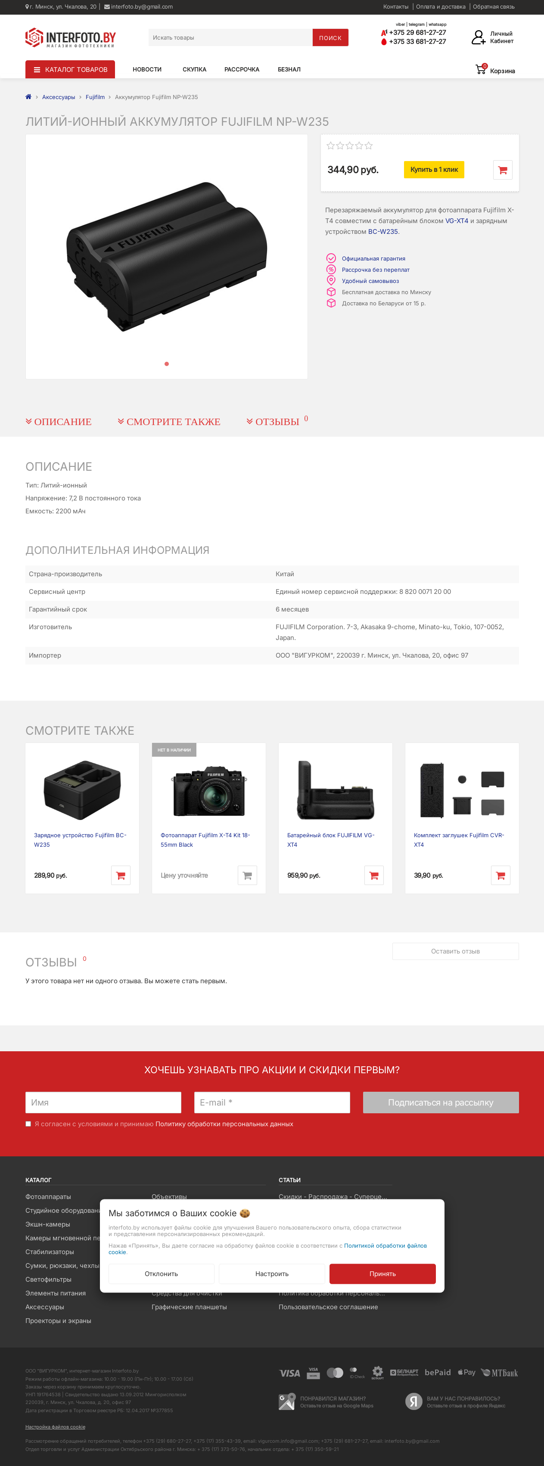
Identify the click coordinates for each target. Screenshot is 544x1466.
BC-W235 (383, 231)
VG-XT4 (457, 221)
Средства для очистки (187, 1293)
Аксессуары (44, 1307)
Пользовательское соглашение (328, 1307)
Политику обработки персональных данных (224, 1124)
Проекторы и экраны (58, 1321)
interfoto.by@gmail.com (138, 6)
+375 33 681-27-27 (413, 41)
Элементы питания (55, 1293)
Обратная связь (493, 6)
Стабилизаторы (49, 1252)
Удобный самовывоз (370, 280)
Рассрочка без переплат (376, 269)
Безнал (289, 69)
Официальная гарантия (373, 258)
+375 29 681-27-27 (413, 32)
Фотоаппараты (48, 1197)
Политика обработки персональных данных (335, 1293)
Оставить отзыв (455, 951)
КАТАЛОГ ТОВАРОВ (76, 69)
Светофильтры (48, 1279)
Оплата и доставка (441, 6)
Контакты (395, 6)
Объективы (169, 1197)
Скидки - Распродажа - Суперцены (334, 1197)
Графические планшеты (189, 1307)
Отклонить (161, 1274)
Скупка (194, 69)
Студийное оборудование (65, 1210)
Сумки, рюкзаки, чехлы (62, 1265)
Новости (147, 69)
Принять (383, 1274)
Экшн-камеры (47, 1224)
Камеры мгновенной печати (70, 1238)
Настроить (272, 1274)
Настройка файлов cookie (55, 1427)
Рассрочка (241, 69)
